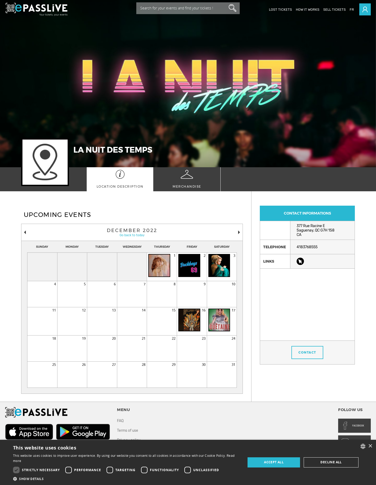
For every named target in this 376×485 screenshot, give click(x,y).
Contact (307, 352)
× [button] (370, 446)
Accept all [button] (274, 462)
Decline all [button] (331, 462)
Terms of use (127, 430)
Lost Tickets (280, 9)
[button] (126, 478)
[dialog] (188, 462)
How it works (307, 9)
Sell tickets (334, 9)
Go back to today (132, 235)
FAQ (120, 421)
